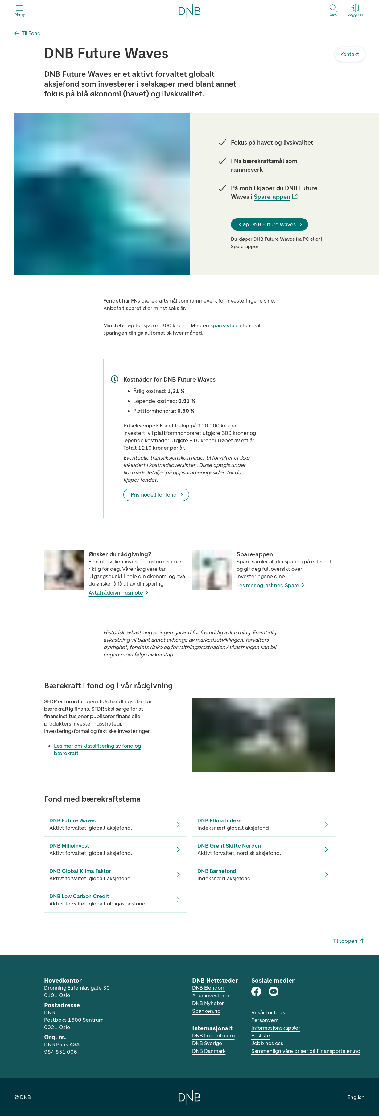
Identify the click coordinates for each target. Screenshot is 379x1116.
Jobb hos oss (267, 1043)
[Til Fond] (27, 33)
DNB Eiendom (208, 987)
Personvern (265, 1020)
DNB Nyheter (208, 1003)
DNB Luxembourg (213, 1035)
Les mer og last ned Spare (271, 585)
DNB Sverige (207, 1043)
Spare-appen (276, 197)
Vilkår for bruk (268, 1012)
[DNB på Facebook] (256, 991)
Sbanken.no (206, 1011)
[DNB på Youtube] (273, 991)
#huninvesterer (210, 995)
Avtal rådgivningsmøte (119, 592)
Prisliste (260, 1035)
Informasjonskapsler (275, 1027)
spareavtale (224, 325)
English (356, 1097)
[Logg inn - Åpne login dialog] (355, 10)
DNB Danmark (209, 1051)
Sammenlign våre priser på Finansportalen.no (305, 1051)
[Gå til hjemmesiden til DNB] (189, 1097)
